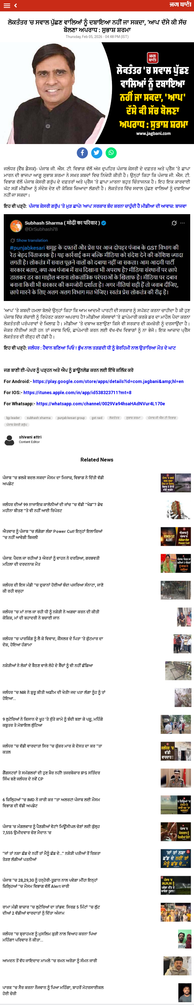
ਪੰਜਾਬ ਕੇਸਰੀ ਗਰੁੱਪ (16, 425)
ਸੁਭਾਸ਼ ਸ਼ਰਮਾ (133, 418)
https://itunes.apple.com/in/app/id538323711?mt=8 (77, 392)
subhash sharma (39, 418)
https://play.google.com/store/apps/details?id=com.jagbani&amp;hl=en (108, 381)
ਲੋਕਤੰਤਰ (114, 418)
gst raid (97, 418)
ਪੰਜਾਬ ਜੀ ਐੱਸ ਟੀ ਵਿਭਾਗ (162, 418)
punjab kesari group (71, 418)
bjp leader (13, 418)
